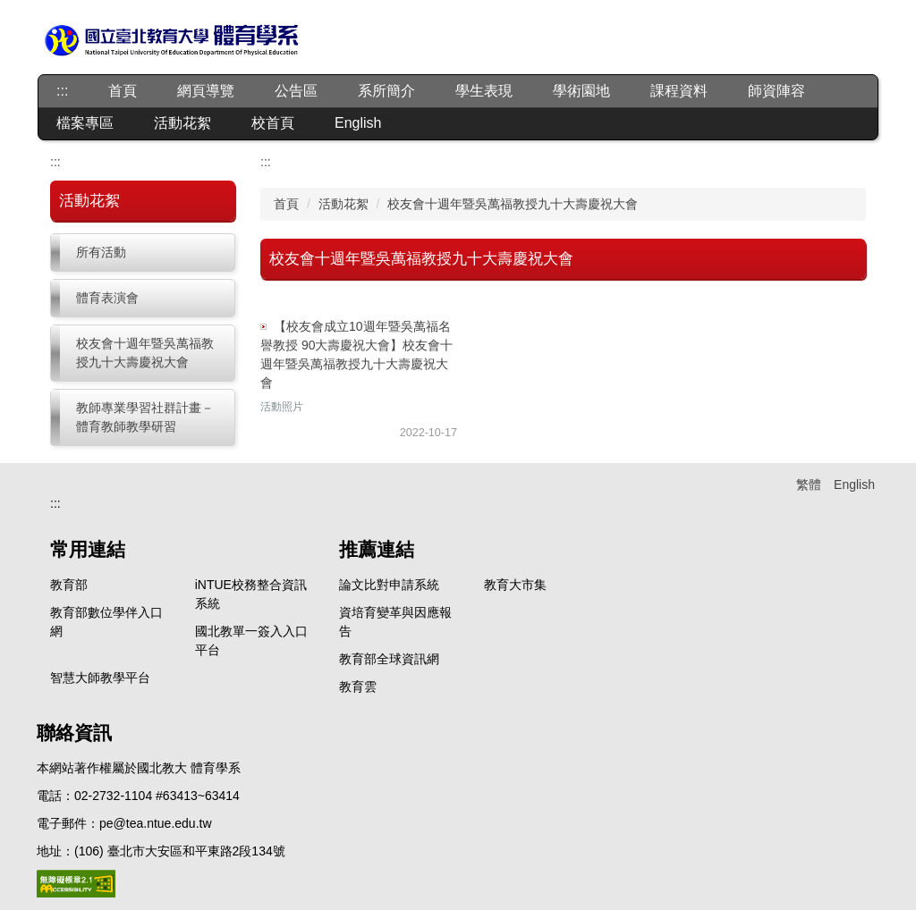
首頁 (122, 90)
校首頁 (272, 123)
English (358, 123)
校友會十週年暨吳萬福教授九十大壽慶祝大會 (145, 352)
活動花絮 (343, 204)
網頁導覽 (205, 90)
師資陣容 (776, 90)
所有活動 (101, 252)
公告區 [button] (296, 90)
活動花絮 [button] (182, 123)
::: (62, 90)
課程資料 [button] (679, 90)
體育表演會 (107, 298)
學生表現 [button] (484, 90)
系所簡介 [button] (386, 90)
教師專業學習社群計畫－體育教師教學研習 (145, 417)
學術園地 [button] (581, 90)
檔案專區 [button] (85, 123)
